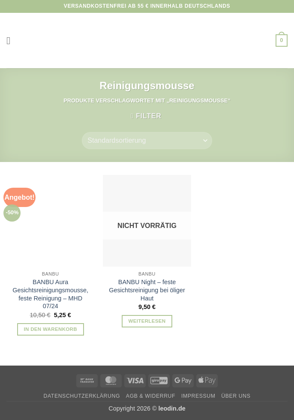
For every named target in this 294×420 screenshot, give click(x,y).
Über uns (235, 396)
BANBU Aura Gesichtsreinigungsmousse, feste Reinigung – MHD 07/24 (50, 294)
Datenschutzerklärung (82, 396)
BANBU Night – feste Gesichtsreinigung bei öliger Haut (147, 290)
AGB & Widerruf (150, 396)
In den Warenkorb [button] (50, 329)
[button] (11, 40)
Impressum (198, 396)
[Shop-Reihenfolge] (147, 140)
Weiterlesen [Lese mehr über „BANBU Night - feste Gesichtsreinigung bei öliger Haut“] (147, 321)
